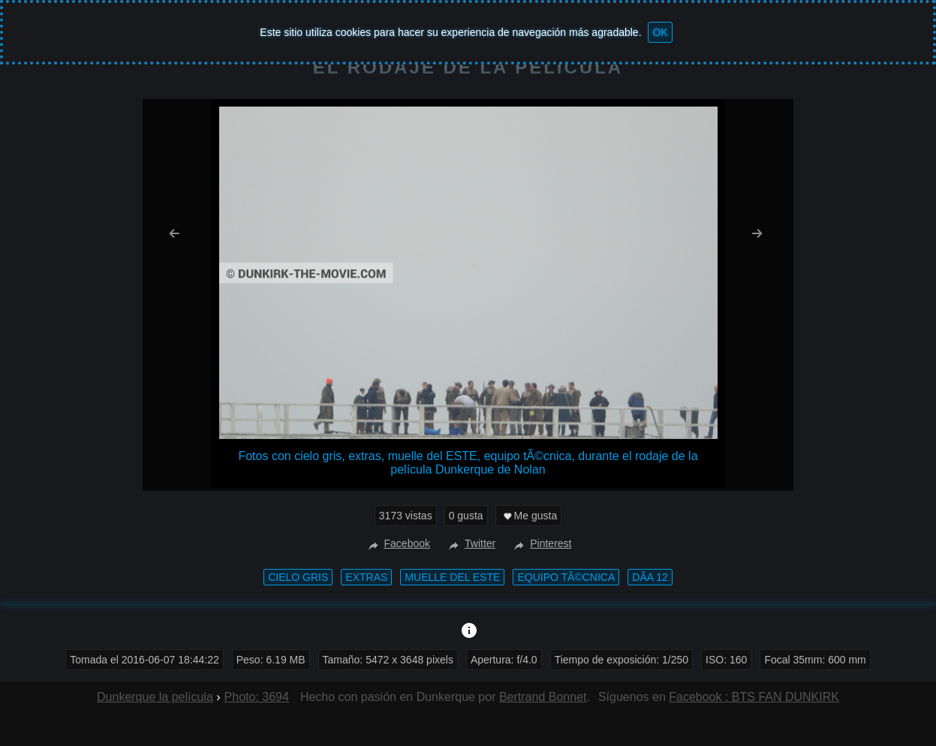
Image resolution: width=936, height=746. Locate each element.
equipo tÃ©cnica (566, 577)
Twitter (470, 543)
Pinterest (540, 543)
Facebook (397, 543)
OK (659, 32)
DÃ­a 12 (649, 577)
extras (366, 577)
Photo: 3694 (256, 696)
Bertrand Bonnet (543, 696)
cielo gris (298, 577)
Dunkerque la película (155, 696)
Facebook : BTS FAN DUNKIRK (754, 696)
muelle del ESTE (452, 577)
